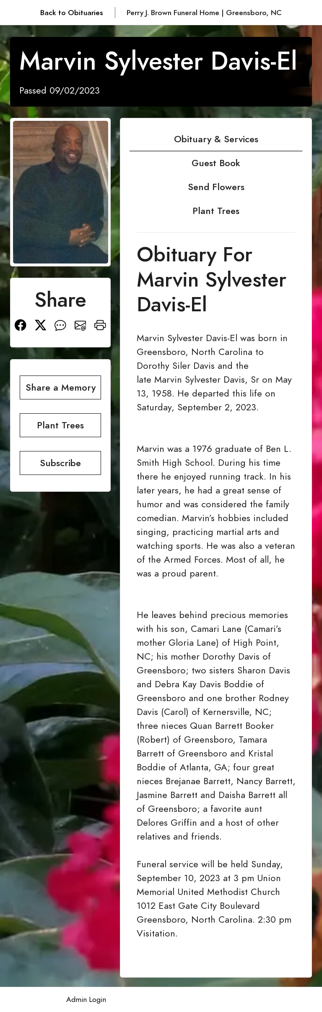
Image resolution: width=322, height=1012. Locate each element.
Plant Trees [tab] (215, 210)
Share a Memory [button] (61, 387)
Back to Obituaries (71, 13)
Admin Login (86, 999)
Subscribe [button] (60, 462)
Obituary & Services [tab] (216, 139)
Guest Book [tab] (216, 163)
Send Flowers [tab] (216, 186)
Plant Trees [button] (60, 425)
